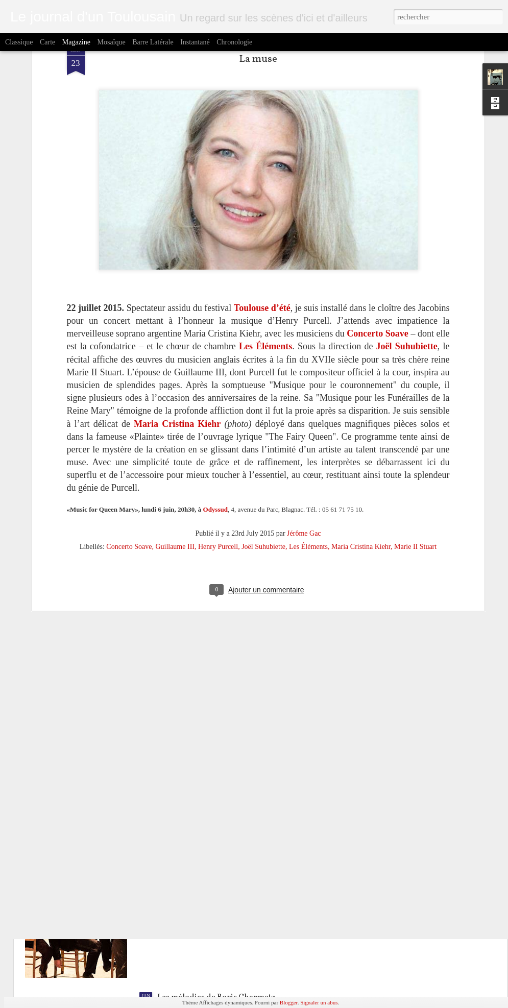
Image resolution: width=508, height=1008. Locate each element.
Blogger (289, 1002)
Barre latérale (152, 42)
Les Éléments (308, 413)
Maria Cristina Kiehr (361, 413)
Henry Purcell (218, 413)
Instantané (195, 42)
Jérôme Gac (304, 399)
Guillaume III (175, 413)
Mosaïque (111, 42)
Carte (47, 42)
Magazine (76, 42)
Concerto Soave (129, 413)
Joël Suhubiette (263, 413)
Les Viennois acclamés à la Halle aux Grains (235, 765)
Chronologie (234, 42)
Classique (19, 42)
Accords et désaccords (197, 881)
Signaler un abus (318, 1002)
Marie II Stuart (415, 413)
